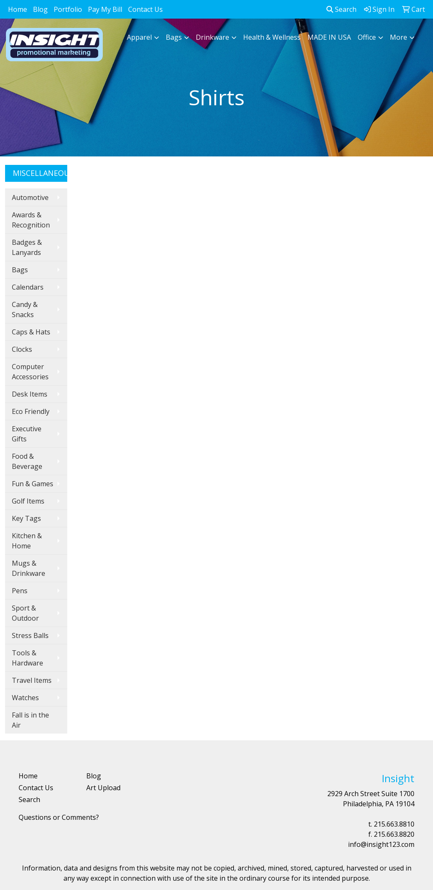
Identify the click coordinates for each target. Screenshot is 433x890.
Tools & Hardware (27, 658)
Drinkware (212, 37)
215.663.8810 (394, 824)
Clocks (22, 349)
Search (341, 9)
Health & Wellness (272, 37)
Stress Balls (30, 635)
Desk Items (29, 394)
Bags (174, 37)
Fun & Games (32, 483)
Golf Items (28, 501)
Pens (19, 590)
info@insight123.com (381, 844)
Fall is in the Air (30, 720)
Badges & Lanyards (27, 247)
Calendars (28, 287)
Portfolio (68, 9)
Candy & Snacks (25, 309)
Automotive (30, 197)
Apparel (139, 37)
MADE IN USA (329, 37)
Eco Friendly (30, 411)
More (398, 37)
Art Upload (103, 787)
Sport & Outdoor (25, 613)
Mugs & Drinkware (28, 568)
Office (367, 37)
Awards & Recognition (31, 220)
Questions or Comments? (59, 817)
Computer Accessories (30, 371)
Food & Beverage (27, 461)
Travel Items (32, 680)
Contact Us (145, 9)
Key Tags (26, 518)
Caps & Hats (31, 332)
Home (17, 9)
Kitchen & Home (27, 540)
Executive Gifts (26, 434)
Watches (25, 697)
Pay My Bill (105, 9)
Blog (40, 9)
